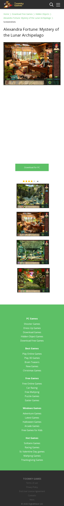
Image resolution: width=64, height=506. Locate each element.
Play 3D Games (32, 357)
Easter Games (32, 400)
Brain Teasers (32, 362)
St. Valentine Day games (32, 451)
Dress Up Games (32, 328)
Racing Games (32, 447)
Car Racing (32, 387)
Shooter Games (32, 323)
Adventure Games (32, 413)
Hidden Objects (42, 14)
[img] (58, 5)
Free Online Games (32, 383)
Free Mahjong (32, 392)
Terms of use (32, 483)
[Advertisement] (32, 122)
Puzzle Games (32, 396)
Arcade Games (32, 426)
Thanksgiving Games (32, 459)
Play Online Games (32, 353)
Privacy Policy (32, 487)
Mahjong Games (32, 455)
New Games (32, 366)
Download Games (32, 332)
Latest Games (32, 417)
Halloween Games (32, 421)
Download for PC (32, 167)
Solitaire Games (32, 443)
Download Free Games (22, 14)
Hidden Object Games (32, 336)
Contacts (32, 495)
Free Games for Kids (32, 430)
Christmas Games (32, 370)
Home (6, 14)
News (32, 499)
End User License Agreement (32, 491)
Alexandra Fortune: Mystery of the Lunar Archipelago (27, 18)
